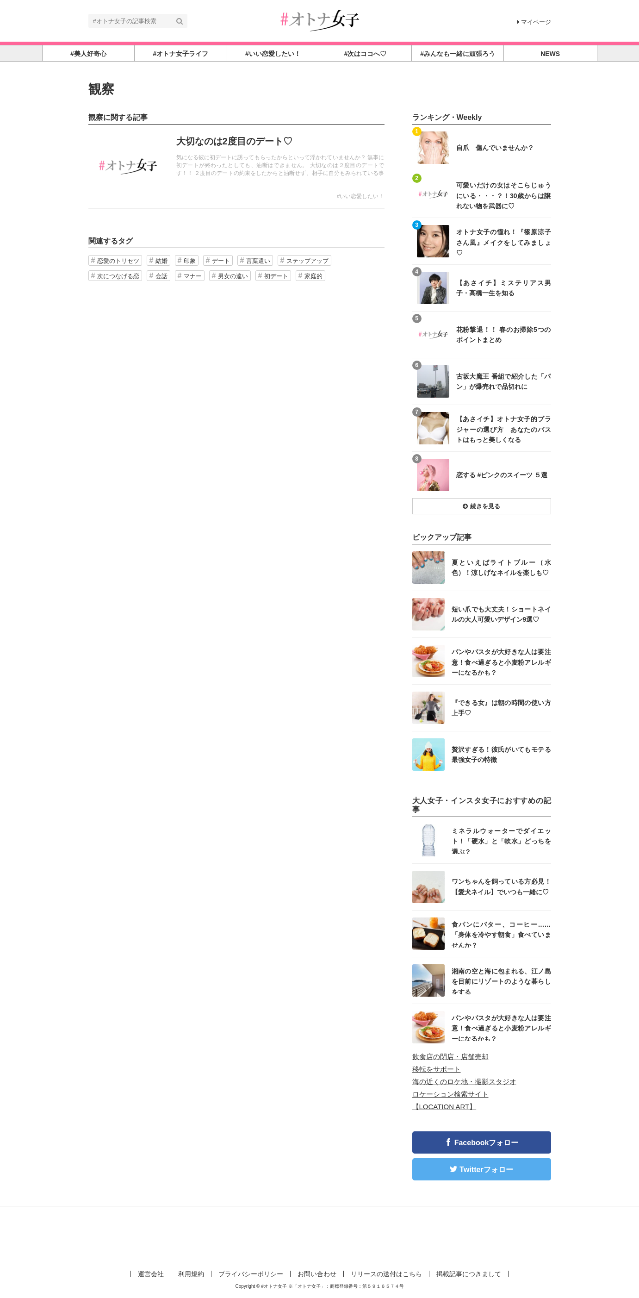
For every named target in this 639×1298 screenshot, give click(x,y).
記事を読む (236, 166)
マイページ (534, 22)
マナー (193, 276)
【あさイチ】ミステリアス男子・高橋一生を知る (503, 288)
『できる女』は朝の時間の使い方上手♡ (501, 708)
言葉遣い (258, 260)
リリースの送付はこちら (386, 1274)
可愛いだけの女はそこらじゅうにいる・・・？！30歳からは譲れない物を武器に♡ (503, 195)
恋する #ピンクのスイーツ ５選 (502, 475)
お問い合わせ (317, 1274)
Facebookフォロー (486, 1143)
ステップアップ (307, 260)
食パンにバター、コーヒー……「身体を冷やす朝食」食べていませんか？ (501, 934)
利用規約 (191, 1274)
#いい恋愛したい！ (361, 196)
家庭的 (313, 276)
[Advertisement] (319, 1236)
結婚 (161, 260)
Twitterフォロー (486, 1169)
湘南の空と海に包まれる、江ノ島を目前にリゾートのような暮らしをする (501, 981)
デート (221, 260)
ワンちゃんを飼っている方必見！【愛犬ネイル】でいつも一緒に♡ (501, 886)
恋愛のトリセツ (118, 260)
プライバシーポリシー (250, 1274)
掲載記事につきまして (468, 1274)
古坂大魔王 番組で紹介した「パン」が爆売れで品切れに (503, 381)
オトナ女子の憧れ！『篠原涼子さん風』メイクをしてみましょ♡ (503, 242)
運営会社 (151, 1274)
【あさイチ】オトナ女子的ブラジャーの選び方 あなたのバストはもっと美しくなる (503, 429)
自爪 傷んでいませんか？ (495, 147)
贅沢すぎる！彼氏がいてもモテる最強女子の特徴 (501, 754)
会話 (161, 276)
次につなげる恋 (118, 276)
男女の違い (233, 276)
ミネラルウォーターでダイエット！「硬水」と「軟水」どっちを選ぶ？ (501, 841)
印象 (190, 260)
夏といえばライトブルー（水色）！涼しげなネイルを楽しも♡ (501, 567)
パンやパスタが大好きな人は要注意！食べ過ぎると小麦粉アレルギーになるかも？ (501, 661)
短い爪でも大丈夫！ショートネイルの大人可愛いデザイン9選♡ (501, 614)
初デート (276, 276)
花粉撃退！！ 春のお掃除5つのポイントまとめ (503, 334)
